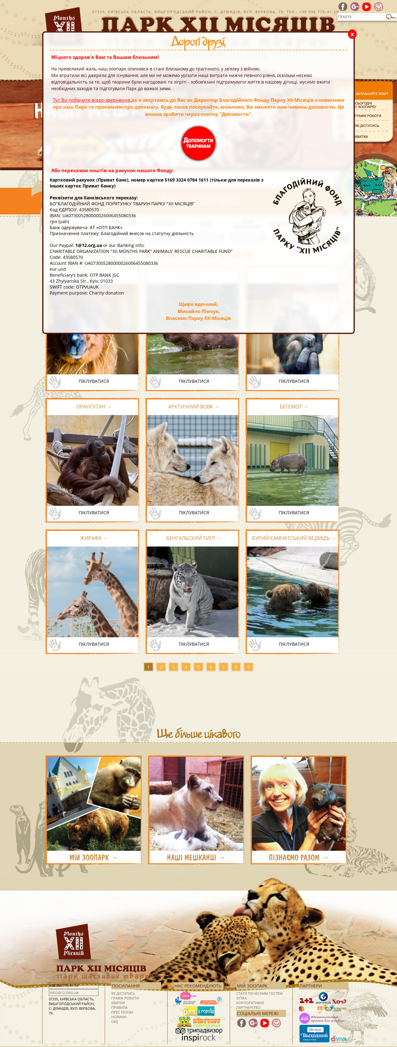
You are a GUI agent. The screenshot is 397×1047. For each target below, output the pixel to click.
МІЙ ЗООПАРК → (93, 857)
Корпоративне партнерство (250, 1005)
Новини (118, 1016)
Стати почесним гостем (259, 993)
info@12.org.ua (64, 992)
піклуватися (94, 381)
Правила (119, 1007)
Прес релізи (122, 1012)
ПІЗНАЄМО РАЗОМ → (299, 857)
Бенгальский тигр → (194, 538)
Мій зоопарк (252, 986)
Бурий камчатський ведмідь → (294, 538)
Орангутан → (94, 406)
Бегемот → (294, 406)
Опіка (241, 998)
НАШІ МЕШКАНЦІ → (196, 857)
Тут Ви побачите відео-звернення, (92, 100)
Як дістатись (123, 993)
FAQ (114, 1021)
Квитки (118, 1002)
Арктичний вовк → (193, 406)
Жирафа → (94, 538)
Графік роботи (125, 998)
